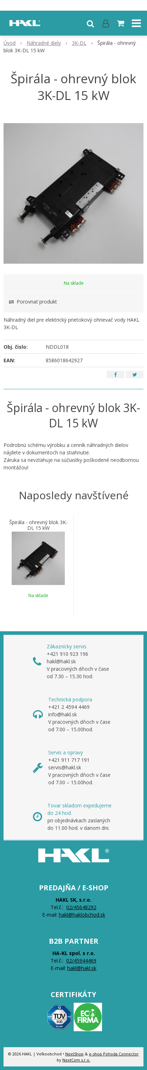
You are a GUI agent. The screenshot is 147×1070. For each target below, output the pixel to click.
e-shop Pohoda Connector (114, 1053)
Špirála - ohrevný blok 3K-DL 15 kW (38, 525)
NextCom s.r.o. (76, 1060)
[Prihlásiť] (105, 23)
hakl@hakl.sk (81, 968)
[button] (90, 23)
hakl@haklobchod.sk (82, 914)
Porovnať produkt (33, 301)
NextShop (74, 1053)
